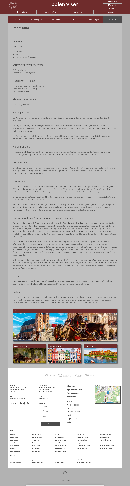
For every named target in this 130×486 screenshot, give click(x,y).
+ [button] (118, 397)
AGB (74, 19)
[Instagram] (24, 403)
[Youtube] (28, 403)
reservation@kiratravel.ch (17, 398)
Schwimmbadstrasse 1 (17, 390)
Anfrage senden (79, 12)
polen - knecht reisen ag (18, 387)
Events (17, 19)
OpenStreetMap (110, 402)
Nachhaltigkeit (36, 19)
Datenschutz (55, 19)
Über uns (112, 8)
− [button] (118, 400)
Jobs (69, 422)
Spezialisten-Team (50, 12)
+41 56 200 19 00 (107, 12)
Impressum (112, 19)
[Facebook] (21, 403)
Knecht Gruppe (93, 19)
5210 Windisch (15, 392)
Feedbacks (71, 396)
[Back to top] (65, 472)
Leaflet (103, 402)
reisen (65, 4)
